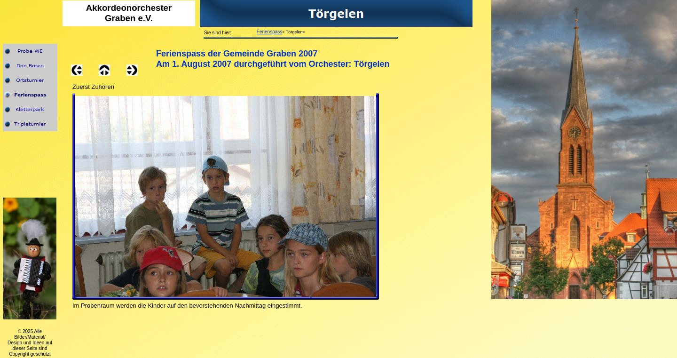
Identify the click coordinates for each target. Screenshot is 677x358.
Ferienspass (269, 31)
